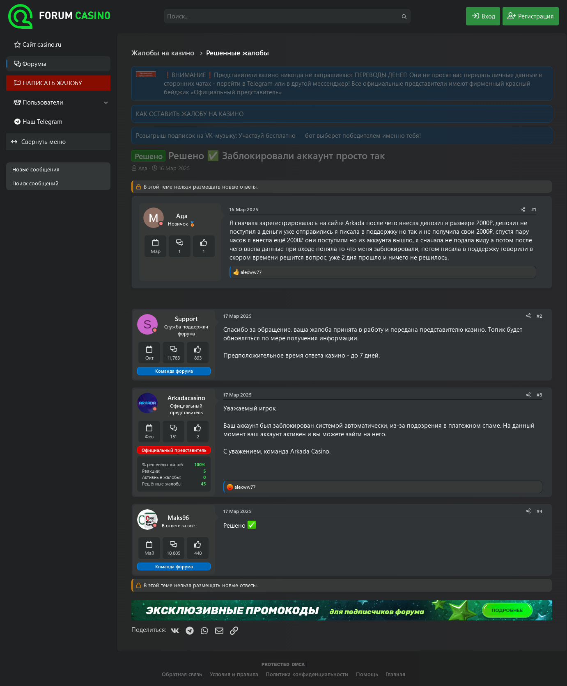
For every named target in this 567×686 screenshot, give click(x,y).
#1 (533, 209)
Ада (142, 167)
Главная (395, 673)
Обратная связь (182, 673)
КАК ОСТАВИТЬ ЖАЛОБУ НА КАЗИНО (189, 113)
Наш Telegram (42, 121)
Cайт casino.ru (42, 44)
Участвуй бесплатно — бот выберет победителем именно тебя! (330, 135)
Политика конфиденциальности (307, 673)
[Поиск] (287, 16)
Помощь (367, 673)
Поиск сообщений (35, 183)
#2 (539, 315)
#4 (539, 511)
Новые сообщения (36, 169)
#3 (539, 394)
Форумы (34, 63)
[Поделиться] (523, 209)
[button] (105, 102)
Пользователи (43, 102)
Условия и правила (234, 673)
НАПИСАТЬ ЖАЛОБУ (52, 83)
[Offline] (161, 223)
